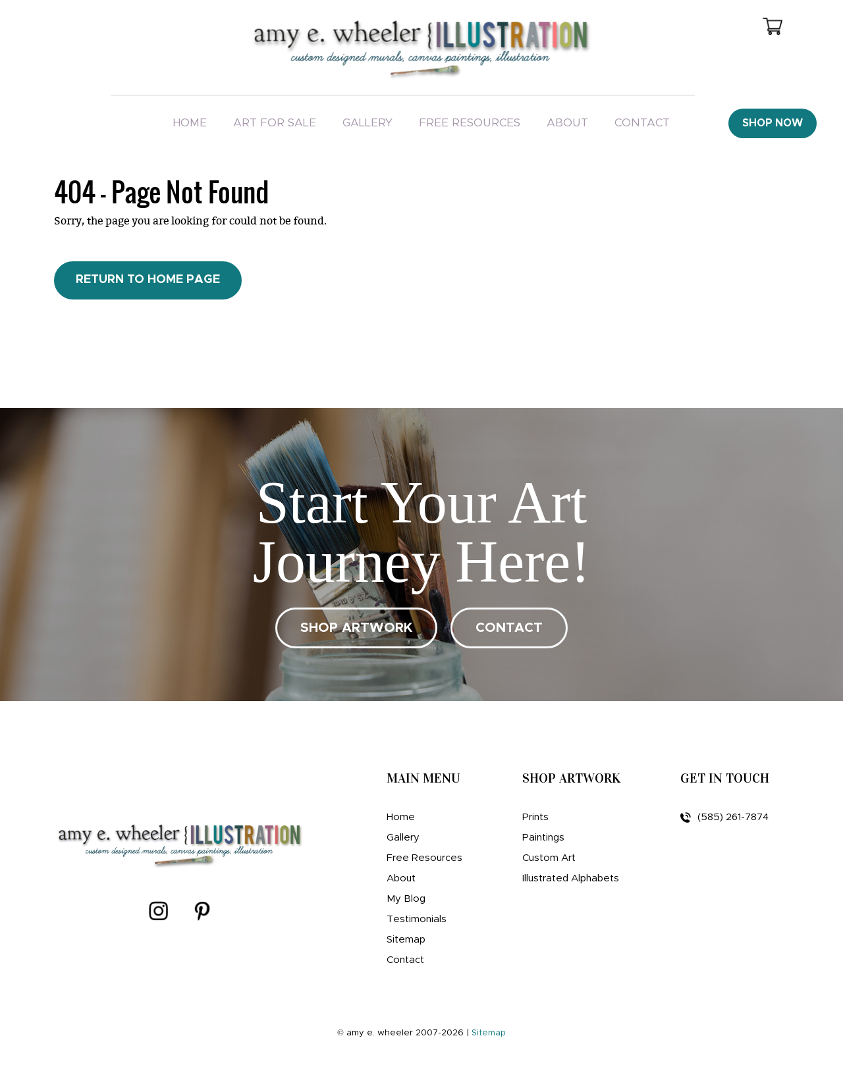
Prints (535, 817)
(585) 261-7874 (724, 817)
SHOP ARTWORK (356, 628)
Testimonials (417, 919)
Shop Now (772, 123)
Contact (642, 122)
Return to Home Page (148, 280)
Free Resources (469, 122)
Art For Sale (274, 122)
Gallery (367, 122)
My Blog (406, 899)
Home (190, 122)
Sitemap (406, 940)
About (567, 122)
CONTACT (509, 628)
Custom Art (549, 858)
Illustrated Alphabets (570, 878)
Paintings (543, 838)
